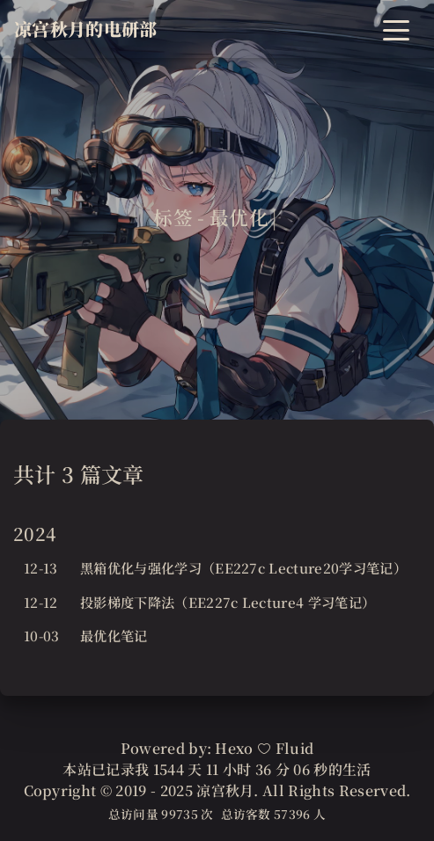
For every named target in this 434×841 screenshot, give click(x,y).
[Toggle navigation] (396, 29)
